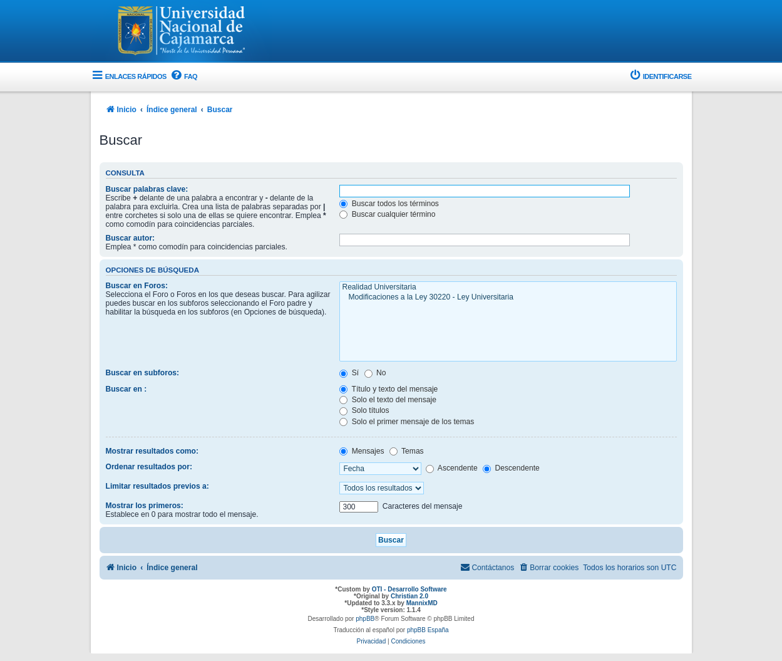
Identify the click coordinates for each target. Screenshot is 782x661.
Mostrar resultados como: (152, 451)
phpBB (365, 618)
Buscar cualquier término (387, 214)
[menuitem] (183, 77)
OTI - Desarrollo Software (409, 589)
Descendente (511, 468)
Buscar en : (126, 389)
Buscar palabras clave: (147, 189)
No (375, 372)
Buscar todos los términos (389, 203)
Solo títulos (364, 410)
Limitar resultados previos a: (157, 486)
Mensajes (361, 451)
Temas (406, 451)
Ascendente (452, 468)
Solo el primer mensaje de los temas (406, 421)
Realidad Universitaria (508, 288)
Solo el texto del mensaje (387, 399)
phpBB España (428, 630)
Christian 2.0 (409, 596)
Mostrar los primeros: (144, 505)
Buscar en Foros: (137, 285)
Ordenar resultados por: (149, 466)
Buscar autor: (130, 238)
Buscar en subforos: (143, 372)
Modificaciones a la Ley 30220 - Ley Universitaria (508, 298)
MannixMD (422, 603)
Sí (349, 372)
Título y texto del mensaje (388, 389)
